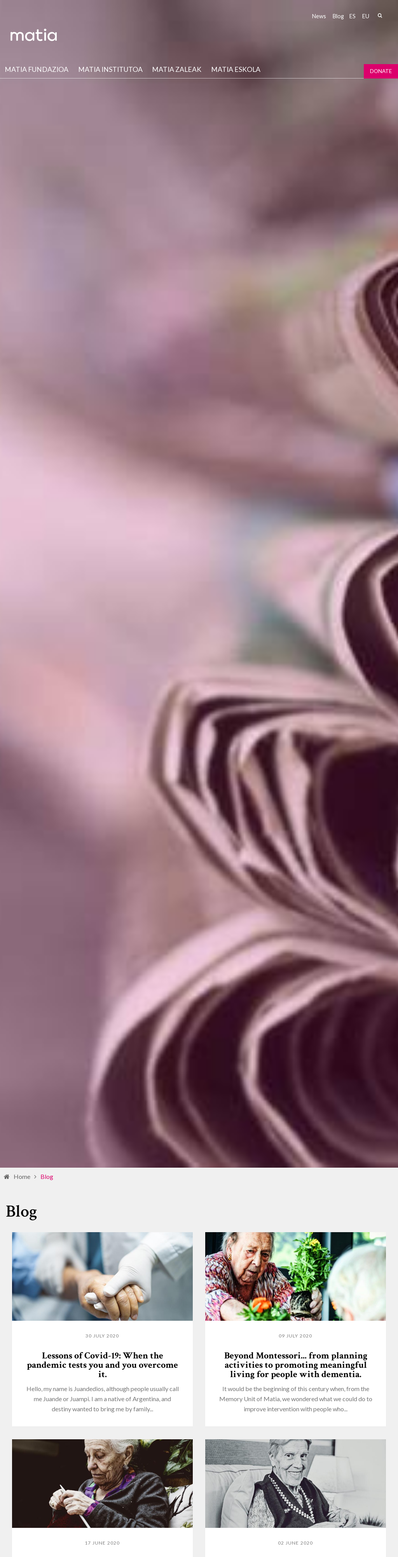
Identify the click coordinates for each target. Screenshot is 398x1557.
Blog (338, 16)
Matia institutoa (110, 69)
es (352, 16)
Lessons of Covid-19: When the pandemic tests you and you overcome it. (102, 1365)
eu (365, 16)
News (319, 16)
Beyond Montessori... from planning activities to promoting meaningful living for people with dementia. (295, 1365)
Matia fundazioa (36, 69)
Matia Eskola (235, 69)
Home (22, 1176)
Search (380, 15)
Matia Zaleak (176, 69)
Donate (381, 71)
